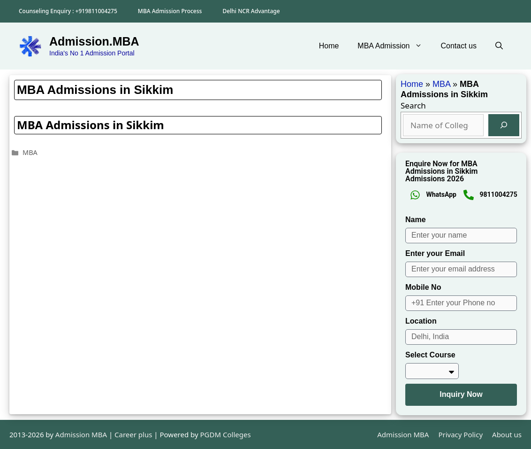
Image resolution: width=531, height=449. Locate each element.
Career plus (133, 434)
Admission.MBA (94, 41)
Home (329, 46)
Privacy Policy (460, 434)
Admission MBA (403, 434)
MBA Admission (394, 46)
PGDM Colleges (225, 434)
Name (415, 220)
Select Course (430, 355)
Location (421, 321)
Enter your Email (435, 253)
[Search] (503, 125)
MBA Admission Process (170, 11)
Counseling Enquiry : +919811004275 (68, 11)
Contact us (459, 46)
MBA (30, 152)
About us (507, 434)
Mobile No (423, 287)
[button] (499, 46)
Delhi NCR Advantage (251, 11)
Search (413, 105)
